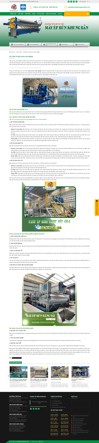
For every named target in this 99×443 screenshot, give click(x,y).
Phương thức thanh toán (57, 403)
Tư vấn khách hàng (56, 401)
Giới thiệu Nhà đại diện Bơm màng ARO (80, 430)
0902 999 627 (54, 419)
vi (87, 1)
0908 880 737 (64, 416)
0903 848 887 (54, 427)
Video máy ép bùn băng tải (78, 420)
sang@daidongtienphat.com (19, 430)
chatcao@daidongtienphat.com (19, 421)
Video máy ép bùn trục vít (78, 422)
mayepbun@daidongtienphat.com (20, 401)
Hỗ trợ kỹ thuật (55, 405)
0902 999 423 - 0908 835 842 (20, 419)
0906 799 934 (64, 434)
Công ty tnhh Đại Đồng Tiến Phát (39, 402)
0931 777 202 (64, 431)
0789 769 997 (54, 416)
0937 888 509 (54, 423)
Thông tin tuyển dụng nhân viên (59, 407)
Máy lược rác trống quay (77, 429)
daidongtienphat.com (23, 441)
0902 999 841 (54, 431)
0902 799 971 (64, 419)
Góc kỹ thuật (19, 52)
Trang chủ (12, 52)
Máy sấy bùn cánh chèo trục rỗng (79, 423)
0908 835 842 (64, 427)
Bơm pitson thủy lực (77, 427)
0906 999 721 (17, 429)
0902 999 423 (54, 434)
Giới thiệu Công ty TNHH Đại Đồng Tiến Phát (80, 416)
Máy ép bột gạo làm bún (77, 425)
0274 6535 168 (17, 400)
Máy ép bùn (12, 111)
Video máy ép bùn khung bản (78, 418)
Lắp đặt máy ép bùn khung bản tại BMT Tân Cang (80, 433)
